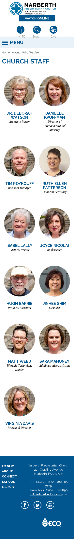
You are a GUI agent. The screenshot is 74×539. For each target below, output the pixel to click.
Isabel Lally (19, 245)
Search (37, 36)
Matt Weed (19, 361)
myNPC (20, 36)
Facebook (24, 509)
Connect (9, 476)
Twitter (37, 509)
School (8, 482)
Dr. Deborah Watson (19, 115)
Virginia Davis (19, 423)
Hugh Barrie (20, 303)
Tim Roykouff (19, 183)
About (16, 52)
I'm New (8, 466)
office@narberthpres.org (48, 494)
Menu (16, 42)
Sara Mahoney (54, 361)
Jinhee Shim (54, 303)
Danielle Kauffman (54, 115)
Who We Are (30, 52)
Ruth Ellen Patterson (54, 185)
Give (53, 36)
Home (6, 52)
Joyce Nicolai (54, 245)
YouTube (50, 509)
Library (8, 487)
